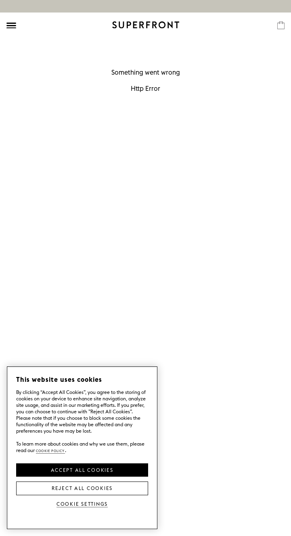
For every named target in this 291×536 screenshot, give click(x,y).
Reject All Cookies (82, 487)
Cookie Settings (82, 503)
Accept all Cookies (82, 469)
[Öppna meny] (11, 25)
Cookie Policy (50, 450)
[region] (82, 448)
